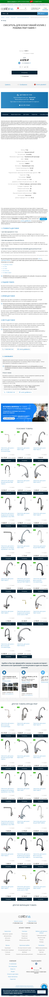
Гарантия (33, 4)
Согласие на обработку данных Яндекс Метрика (24, 987)
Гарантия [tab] (34, 114)
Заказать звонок (17, 921)
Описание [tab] (5, 114)
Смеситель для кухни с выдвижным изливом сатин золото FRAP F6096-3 (23, 613)
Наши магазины (10, 4)
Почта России (6, 270)
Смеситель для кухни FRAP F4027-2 (39, 448)
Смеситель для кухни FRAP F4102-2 (39, 481)
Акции (20, 4)
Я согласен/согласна (41, 992)
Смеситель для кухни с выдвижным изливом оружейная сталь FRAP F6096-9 (7, 547)
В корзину (25, 72)
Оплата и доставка (26, 4)
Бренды (16, 4)
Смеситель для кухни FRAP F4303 (23, 514)
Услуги (43, 4)
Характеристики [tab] (16, 114)
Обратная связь (31, 921)
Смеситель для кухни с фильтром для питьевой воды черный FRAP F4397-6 (39, 580)
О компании (3, 4)
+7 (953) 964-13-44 (35, 8)
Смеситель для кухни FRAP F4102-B (23, 644)
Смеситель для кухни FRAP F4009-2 (7, 612)
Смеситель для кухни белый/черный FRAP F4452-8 (7, 482)
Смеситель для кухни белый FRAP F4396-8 (39, 546)
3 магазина (45, 9)
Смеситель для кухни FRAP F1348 (23, 448)
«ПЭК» (39, 258)
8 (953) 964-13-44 (10, 418)
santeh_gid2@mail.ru (24, 349)
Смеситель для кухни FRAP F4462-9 (39, 514)
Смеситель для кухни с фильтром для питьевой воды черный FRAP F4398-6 (7, 645)
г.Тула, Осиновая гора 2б (9, 676)
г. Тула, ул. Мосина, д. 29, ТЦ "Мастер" (29, 677)
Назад (4, 20)
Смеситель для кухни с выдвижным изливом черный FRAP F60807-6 (23, 580)
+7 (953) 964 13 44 (8, 349)
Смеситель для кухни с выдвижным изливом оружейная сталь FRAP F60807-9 (7, 514)
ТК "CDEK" (5, 268)
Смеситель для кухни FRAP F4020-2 (7, 579)
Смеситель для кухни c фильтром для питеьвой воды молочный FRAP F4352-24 (7, 449)
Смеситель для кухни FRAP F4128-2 (39, 612)
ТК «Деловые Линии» (8, 264)
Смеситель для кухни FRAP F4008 (23, 546)
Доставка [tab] (26, 114)
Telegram (43, 219)
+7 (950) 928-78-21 (29, 693)
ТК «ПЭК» (5, 266)
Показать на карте (6, 680)
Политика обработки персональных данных (24, 985)
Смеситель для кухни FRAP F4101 (23, 481)
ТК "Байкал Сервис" (7, 272)
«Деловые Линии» (5, 260)
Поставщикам (38, 4)
